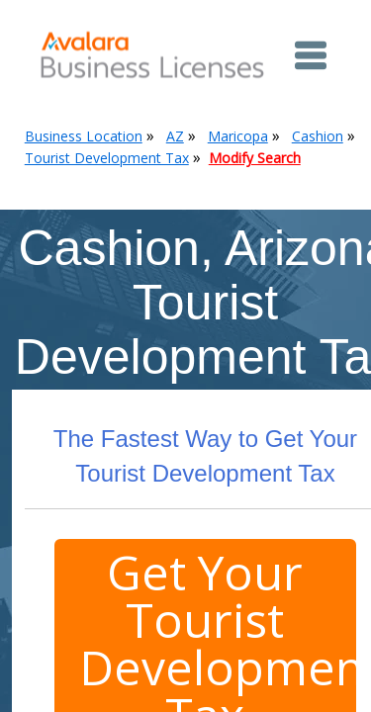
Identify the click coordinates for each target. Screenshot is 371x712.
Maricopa (238, 136)
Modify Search (255, 157)
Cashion (317, 136)
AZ (175, 136)
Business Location (83, 136)
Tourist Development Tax (107, 157)
